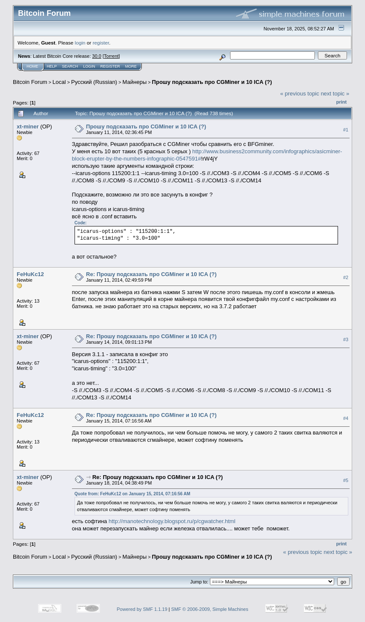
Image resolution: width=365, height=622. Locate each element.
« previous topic (299, 93)
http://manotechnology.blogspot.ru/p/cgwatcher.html (171, 521)
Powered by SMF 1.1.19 (142, 609)
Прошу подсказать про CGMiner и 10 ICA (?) (212, 82)
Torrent (111, 56)
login (80, 42)
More (131, 66)
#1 (345, 129)
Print (341, 101)
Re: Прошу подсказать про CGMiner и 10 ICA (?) (151, 274)
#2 (345, 277)
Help (52, 66)
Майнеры (135, 82)
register (101, 42)
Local (59, 82)
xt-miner (28, 126)
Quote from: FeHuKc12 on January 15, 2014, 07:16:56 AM (132, 493)
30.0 (96, 56)
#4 (345, 418)
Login (89, 66)
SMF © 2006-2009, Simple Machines (209, 609)
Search (70, 66)
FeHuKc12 (30, 274)
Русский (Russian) (94, 82)
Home (32, 66)
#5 (345, 480)
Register (110, 66)
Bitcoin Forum (30, 82)
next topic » (335, 93)
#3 (345, 339)
